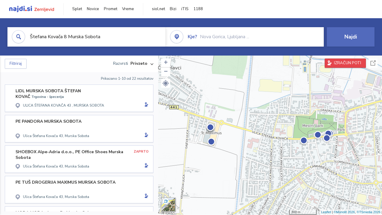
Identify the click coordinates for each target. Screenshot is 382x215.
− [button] (166, 71)
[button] (165, 83)
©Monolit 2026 (344, 212)
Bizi (173, 9)
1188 (198, 9)
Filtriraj (16, 63)
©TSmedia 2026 (369, 212)
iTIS (185, 9)
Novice (93, 9)
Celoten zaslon (373, 63)
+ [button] (166, 63)
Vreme (128, 9)
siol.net (158, 9)
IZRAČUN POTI (347, 63)
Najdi (350, 36)
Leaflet (326, 212)
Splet (77, 9)
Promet (110, 9)
